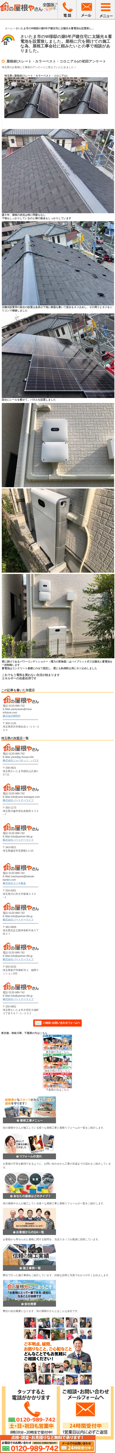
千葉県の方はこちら (57, 1089)
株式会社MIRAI (11, 716)
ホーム (9, 28)
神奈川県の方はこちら (57, 1071)
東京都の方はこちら (57, 1052)
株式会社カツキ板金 (14, 883)
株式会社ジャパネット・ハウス (21, 760)
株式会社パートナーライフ (18, 800)
